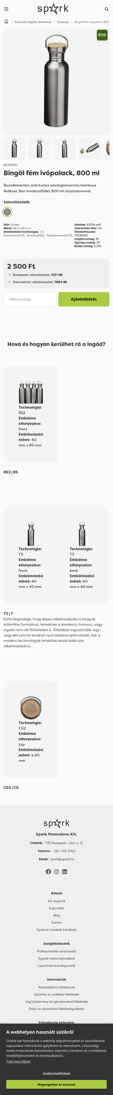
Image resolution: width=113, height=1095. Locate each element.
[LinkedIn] (64, 871)
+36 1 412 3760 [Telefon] (64, 851)
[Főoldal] (56, 823)
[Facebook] (48, 871)
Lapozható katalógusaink (56, 966)
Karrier (56, 922)
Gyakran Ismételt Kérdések (56, 930)
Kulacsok (63, 22)
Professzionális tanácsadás (56, 951)
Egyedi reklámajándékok (56, 958)
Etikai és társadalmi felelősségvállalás (56, 1009)
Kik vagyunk (56, 901)
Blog (56, 915)
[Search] (106, 9)
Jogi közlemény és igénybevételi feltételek (56, 1002)
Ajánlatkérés (84, 299)
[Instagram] (56, 871)
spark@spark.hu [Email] (62, 859)
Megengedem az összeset (56, 1084)
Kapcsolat (56, 908)
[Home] (6, 22)
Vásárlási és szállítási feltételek (56, 994)
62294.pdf (87, 224)
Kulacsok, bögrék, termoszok (33, 22)
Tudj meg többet (18, 1061)
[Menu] (6, 9)
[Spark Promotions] (53, 9)
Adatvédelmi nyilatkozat (56, 987)
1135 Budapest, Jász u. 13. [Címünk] (64, 843)
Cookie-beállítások (56, 1073)
